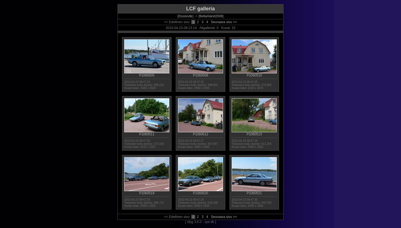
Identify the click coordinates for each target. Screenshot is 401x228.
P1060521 (254, 191)
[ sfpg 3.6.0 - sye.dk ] (200, 222)
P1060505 (146, 73)
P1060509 (200, 73)
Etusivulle (185, 16)
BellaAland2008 (211, 16)
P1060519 (146, 191)
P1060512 (200, 132)
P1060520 (200, 191)
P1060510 (254, 73)
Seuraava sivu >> (224, 22)
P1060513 (254, 132)
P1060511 (146, 132)
